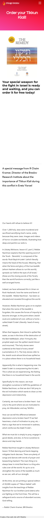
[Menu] (40, 3)
